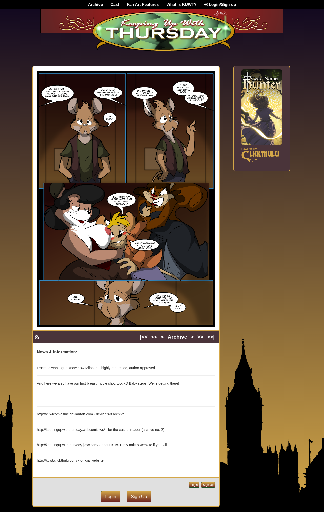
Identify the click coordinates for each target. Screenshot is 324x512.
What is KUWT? (181, 4)
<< (154, 337)
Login (194, 485)
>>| (211, 337)
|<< (144, 337)
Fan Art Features (143, 4)
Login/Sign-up (220, 4)
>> (200, 337)
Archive (95, 4)
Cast (114, 4)
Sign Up (208, 485)
